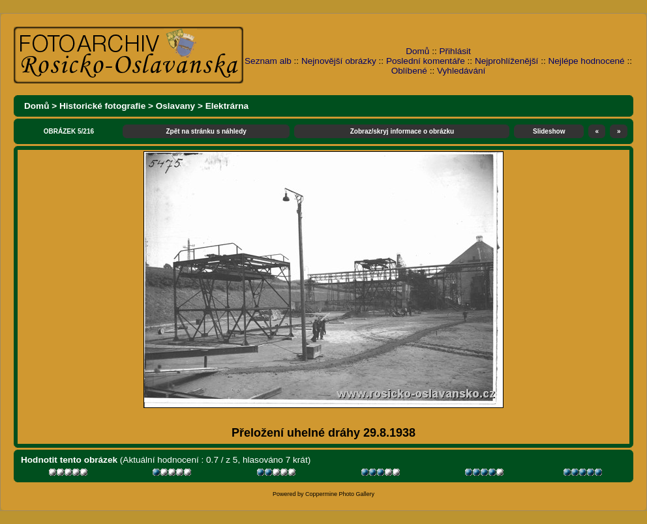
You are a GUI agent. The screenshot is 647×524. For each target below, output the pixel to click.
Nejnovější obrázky (338, 61)
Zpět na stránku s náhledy (206, 131)
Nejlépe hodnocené (586, 61)
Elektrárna (227, 106)
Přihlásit (455, 51)
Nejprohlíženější (506, 61)
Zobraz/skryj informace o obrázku (402, 131)
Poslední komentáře (425, 61)
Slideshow (549, 131)
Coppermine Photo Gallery (339, 494)
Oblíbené (409, 71)
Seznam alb (268, 61)
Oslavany (175, 106)
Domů (417, 51)
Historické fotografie (102, 106)
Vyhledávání (461, 71)
